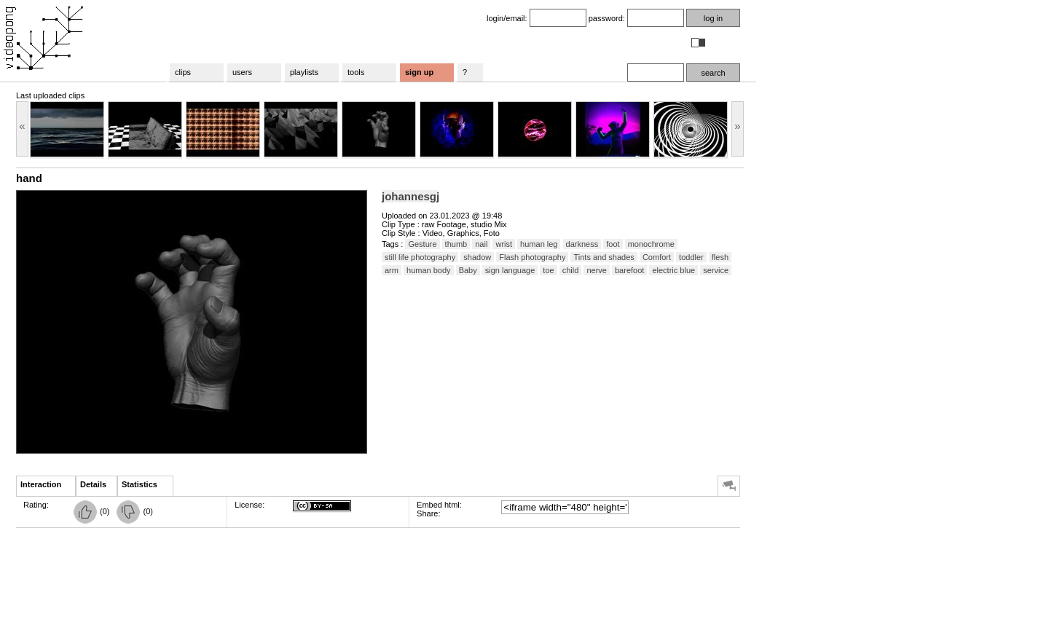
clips (183, 72)
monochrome (651, 244)
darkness (582, 244)
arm (391, 270)
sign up (419, 72)
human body (428, 270)
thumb (456, 244)
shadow (477, 257)
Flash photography (532, 257)
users (242, 72)
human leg (538, 244)
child (570, 270)
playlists (304, 72)
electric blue (673, 270)
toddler (691, 257)
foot (612, 244)
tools (355, 72)
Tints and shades (603, 257)
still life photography (420, 257)
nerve (596, 270)
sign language (510, 270)
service (715, 270)
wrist (503, 244)
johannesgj (410, 196)
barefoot (629, 270)
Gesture (422, 244)
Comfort (657, 257)
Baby (468, 270)
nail (481, 244)
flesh (720, 257)
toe (548, 270)
